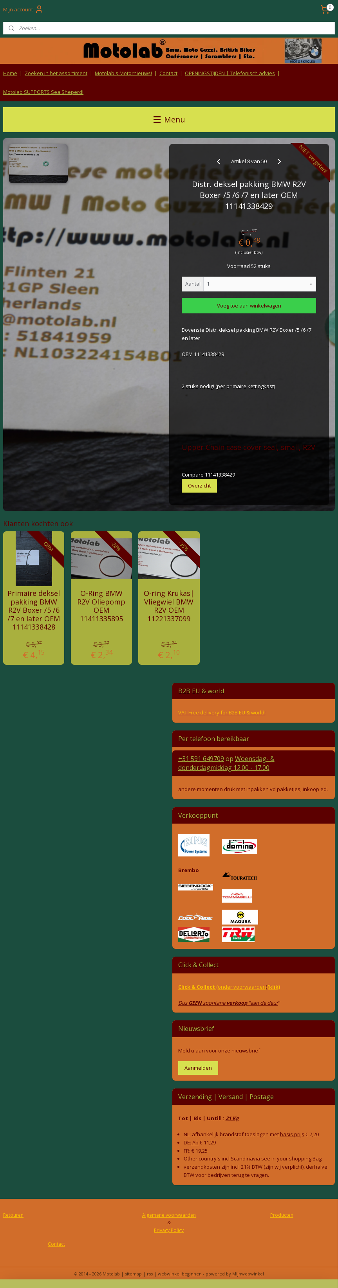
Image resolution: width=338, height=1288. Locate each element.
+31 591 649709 (201, 758)
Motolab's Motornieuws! (123, 73)
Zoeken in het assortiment (56, 73)
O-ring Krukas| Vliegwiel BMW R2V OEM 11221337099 (169, 606)
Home (10, 73)
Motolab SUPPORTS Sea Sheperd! (43, 91)
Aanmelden (198, 1067)
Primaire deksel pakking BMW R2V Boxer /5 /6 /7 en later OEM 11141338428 (33, 610)
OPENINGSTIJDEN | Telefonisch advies (230, 73)
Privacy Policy (169, 1230)
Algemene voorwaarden (169, 1215)
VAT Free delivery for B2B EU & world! (222, 712)
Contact (168, 73)
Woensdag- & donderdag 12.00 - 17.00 (226, 763)
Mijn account (23, 9)
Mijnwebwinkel (248, 1274)
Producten (281, 1215)
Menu (169, 119)
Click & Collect (197, 986)
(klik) (273, 986)
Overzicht (199, 485)
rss (150, 1274)
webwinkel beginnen (180, 1274)
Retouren (13, 1215)
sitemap (133, 1274)
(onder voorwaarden (241, 986)
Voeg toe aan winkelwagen (249, 305)
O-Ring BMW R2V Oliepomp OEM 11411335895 (101, 606)
